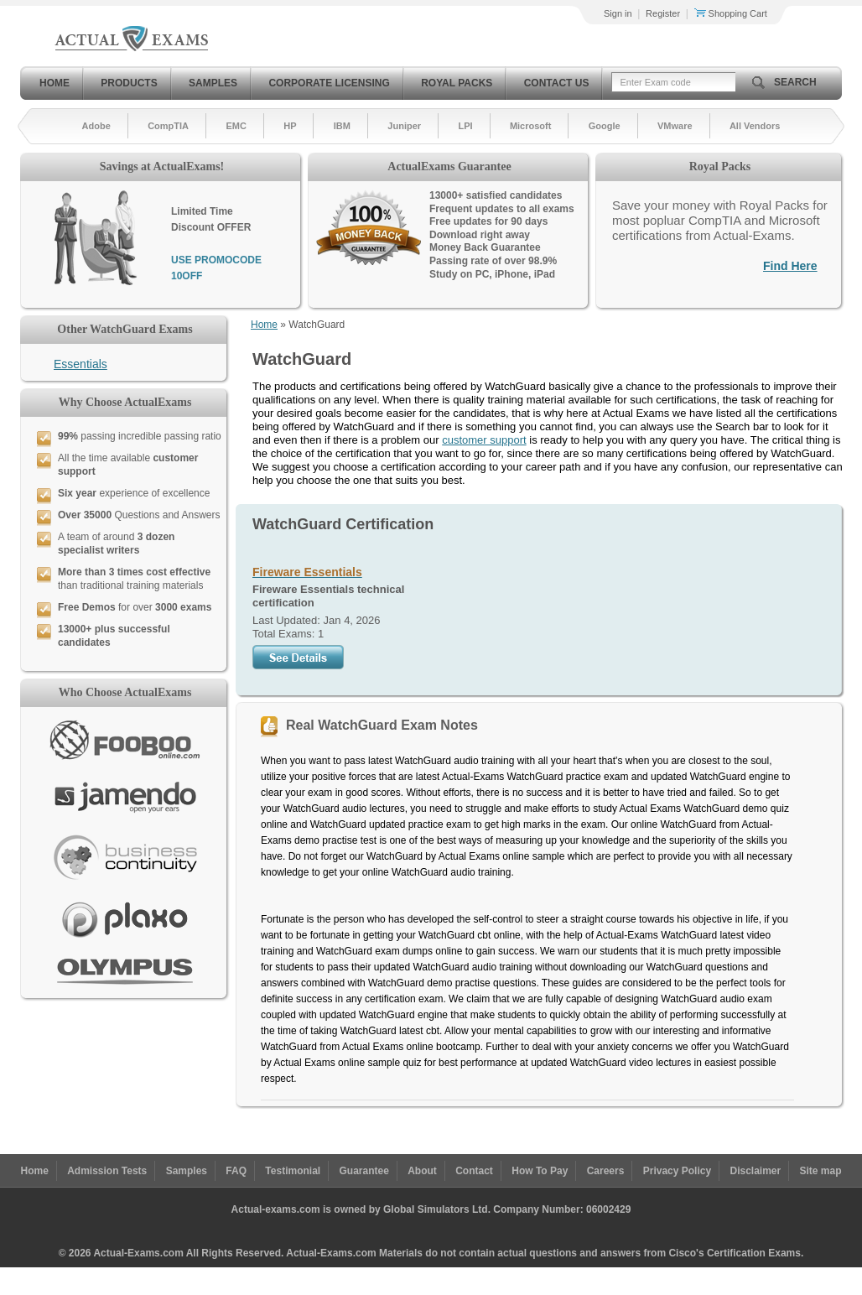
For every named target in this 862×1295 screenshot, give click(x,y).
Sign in (618, 13)
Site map (821, 1171)
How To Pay (539, 1171)
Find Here (790, 266)
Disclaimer (755, 1171)
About (422, 1171)
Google (605, 126)
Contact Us (556, 83)
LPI (465, 126)
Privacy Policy (677, 1171)
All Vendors (755, 126)
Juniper (404, 126)
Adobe (96, 126)
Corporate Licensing (328, 83)
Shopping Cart (730, 13)
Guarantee (364, 1171)
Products (129, 83)
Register (663, 13)
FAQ (236, 1171)
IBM (342, 126)
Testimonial (292, 1171)
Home (54, 83)
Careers (606, 1171)
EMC (236, 126)
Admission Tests (107, 1171)
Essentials (80, 364)
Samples (213, 83)
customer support (484, 440)
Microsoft (531, 126)
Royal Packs (456, 83)
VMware (675, 126)
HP (289, 126)
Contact (474, 1171)
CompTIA (168, 126)
